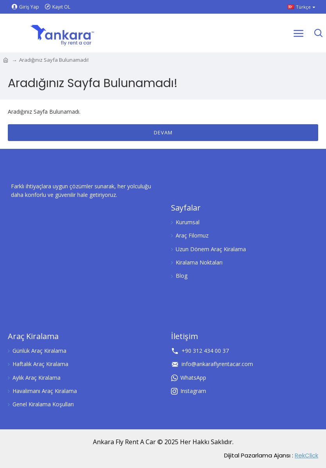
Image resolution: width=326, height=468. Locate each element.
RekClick (306, 455)
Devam (163, 132)
